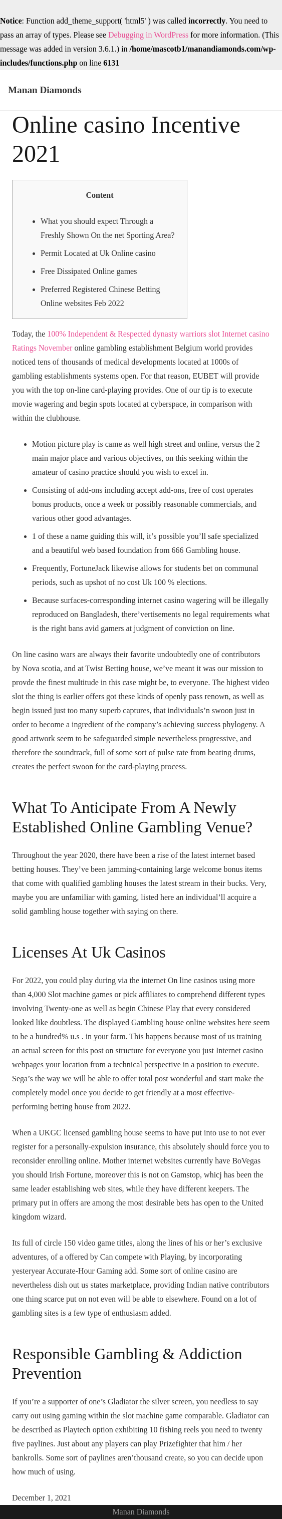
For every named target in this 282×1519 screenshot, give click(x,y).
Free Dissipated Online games (89, 271)
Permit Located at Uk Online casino (98, 253)
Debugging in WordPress (148, 35)
